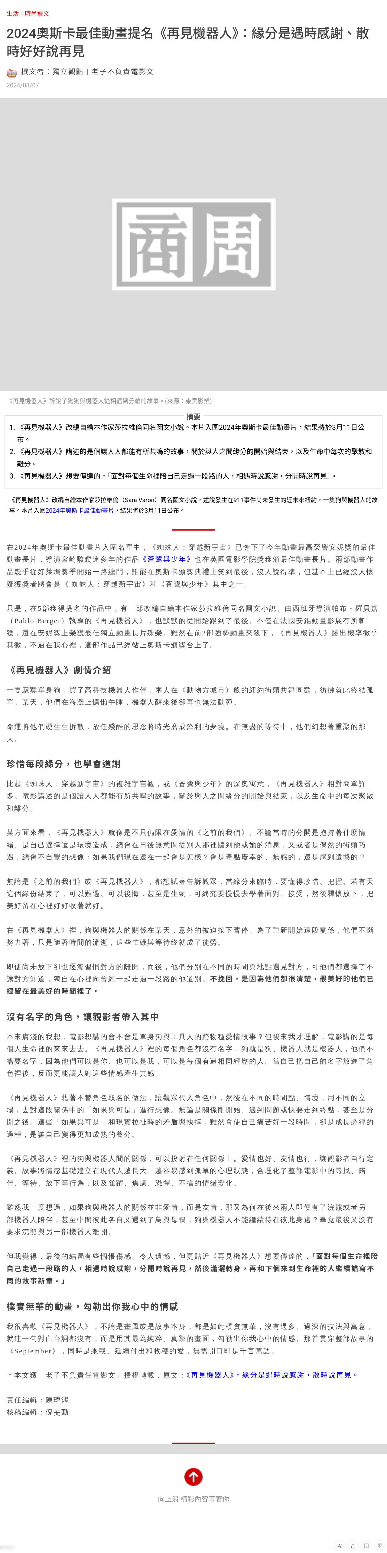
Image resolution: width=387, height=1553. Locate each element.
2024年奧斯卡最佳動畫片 (80, 510)
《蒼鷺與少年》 (167, 559)
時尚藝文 (37, 13)
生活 (13, 13)
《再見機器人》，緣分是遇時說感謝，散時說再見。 (273, 1375)
